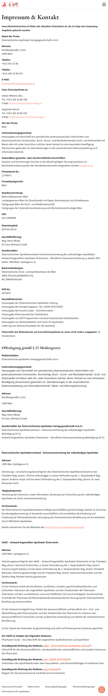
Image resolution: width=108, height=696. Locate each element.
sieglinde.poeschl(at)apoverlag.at (27, 117)
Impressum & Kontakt (12, 686)
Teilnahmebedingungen (83, 686)
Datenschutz (34, 686)
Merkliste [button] (101, 689)
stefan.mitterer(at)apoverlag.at (25, 103)
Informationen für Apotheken (16, 691)
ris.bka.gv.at (86, 165)
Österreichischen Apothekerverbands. (65, 527)
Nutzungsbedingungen (56, 686)
